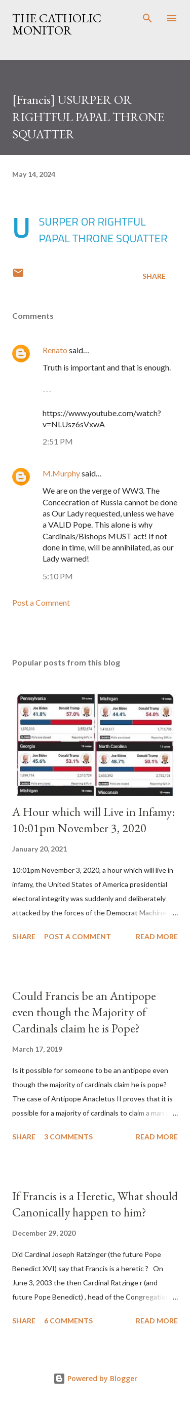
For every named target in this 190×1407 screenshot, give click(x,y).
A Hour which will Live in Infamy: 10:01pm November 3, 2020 (93, 820)
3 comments (68, 1136)
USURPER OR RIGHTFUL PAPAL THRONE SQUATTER (103, 230)
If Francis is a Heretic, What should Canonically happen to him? (95, 1204)
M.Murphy (61, 473)
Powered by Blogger (95, 1378)
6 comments (68, 1320)
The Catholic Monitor (56, 24)
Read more (157, 936)
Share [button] (154, 276)
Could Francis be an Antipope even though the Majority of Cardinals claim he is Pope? (84, 1012)
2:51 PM (58, 441)
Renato (55, 350)
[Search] (147, 18)
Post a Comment (41, 602)
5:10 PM (58, 576)
